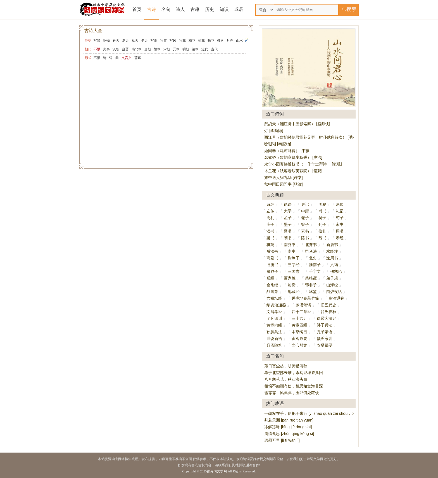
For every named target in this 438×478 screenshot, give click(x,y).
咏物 (106, 40)
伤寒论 (336, 271)
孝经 (340, 238)
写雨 (154, 40)
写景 (97, 40)
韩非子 (311, 285)
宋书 (340, 224)
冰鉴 (313, 291)
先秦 (106, 49)
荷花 (201, 40)
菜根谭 (311, 278)
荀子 (340, 218)
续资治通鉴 (276, 305)
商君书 (272, 258)
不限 (97, 58)
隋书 (288, 238)
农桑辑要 (324, 345)
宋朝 (166, 49)
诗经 (270, 204)
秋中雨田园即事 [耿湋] (283, 184)
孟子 (288, 218)
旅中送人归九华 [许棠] (283, 177)
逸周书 (332, 258)
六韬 (334, 264)
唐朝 (147, 49)
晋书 (288, 231)
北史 (313, 258)
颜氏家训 (324, 338)
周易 (322, 204)
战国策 (272, 291)
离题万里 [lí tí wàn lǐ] (282, 440)
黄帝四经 (299, 325)
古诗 (151, 9)
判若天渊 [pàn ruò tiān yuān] (288, 420)
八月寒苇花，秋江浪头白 (285, 379)
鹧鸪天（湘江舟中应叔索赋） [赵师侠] (297, 124)
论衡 (292, 285)
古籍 (195, 9)
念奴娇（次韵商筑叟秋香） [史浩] (293, 157)
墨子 (288, 224)
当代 (214, 49)
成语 (238, 9)
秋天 (135, 40)
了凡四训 (274, 318)
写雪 (163, 40)
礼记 (340, 211)
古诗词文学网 (217, 471)
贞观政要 (299, 338)
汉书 (270, 231)
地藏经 (293, 291)
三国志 (293, 271)
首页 (136, 9)
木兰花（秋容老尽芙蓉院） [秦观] (293, 171)
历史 (209, 9)
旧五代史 (328, 305)
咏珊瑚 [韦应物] (277, 144)
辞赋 (137, 58)
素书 (305, 231)
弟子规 (332, 278)
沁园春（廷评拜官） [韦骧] (287, 150)
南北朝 (137, 49)
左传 (270, 211)
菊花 (211, 40)
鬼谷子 (272, 271)
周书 (340, 231)
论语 (288, 204)
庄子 (270, 224)
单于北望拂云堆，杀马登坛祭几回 (293, 372)
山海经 (332, 285)
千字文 (315, 271)
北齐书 (311, 244)
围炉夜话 (334, 291)
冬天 (144, 40)
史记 (305, 204)
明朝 (185, 49)
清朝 (195, 49)
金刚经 (272, 285)
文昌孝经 (274, 311)
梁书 (270, 238)
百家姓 (290, 278)
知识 (224, 9)
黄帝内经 (274, 325)
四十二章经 (301, 311)
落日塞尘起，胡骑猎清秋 (285, 366)
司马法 (311, 251)
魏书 (322, 238)
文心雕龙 (299, 345)
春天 (116, 40)
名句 (165, 9)
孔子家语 (324, 332)
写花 (182, 40)
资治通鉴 (336, 298)
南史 (292, 251)
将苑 (270, 244)
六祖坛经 (274, 298)
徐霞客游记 (326, 318)
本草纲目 (299, 332)
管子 (305, 224)
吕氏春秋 (328, 311)
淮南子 (315, 264)
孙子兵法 (324, 325)
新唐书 (332, 244)
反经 (270, 278)
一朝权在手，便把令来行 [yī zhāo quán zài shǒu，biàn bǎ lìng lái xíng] (325, 413)
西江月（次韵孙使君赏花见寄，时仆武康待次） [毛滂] (311, 137)
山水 (239, 40)
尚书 (322, 211)
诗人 (180, 9)
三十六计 (299, 318)
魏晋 (125, 49)
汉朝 (116, 49)
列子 (322, 224)
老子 (305, 218)
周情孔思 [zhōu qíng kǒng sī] (289, 433)
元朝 (176, 49)
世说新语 (274, 338)
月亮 (230, 40)
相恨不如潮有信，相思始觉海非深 (293, 386)
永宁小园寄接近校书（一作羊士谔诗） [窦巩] (303, 164)
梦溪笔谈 (303, 305)
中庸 (305, 211)
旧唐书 (272, 264)
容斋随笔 (274, 345)
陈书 (305, 238)
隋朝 (157, 49)
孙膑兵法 (274, 332)
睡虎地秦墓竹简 (305, 298)
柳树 (220, 40)
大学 (288, 211)
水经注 (332, 251)
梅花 (192, 40)
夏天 (125, 40)
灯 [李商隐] (273, 130)
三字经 (293, 264)
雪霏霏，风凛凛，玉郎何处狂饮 (291, 393)
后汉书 (272, 251)
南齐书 (290, 244)
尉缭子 (293, 258)
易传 (340, 204)
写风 (173, 40)
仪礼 (322, 231)
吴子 (322, 218)
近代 (204, 49)
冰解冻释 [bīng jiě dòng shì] (288, 427)
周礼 (270, 218)
